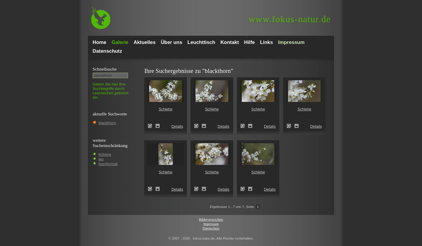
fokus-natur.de (290, 19)
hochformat (108, 164)
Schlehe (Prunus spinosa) (152, 126)
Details (177, 126)
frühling (104, 154)
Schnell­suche (105, 68)
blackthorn (107, 123)
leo (100, 159)
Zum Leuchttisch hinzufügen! (158, 126)
